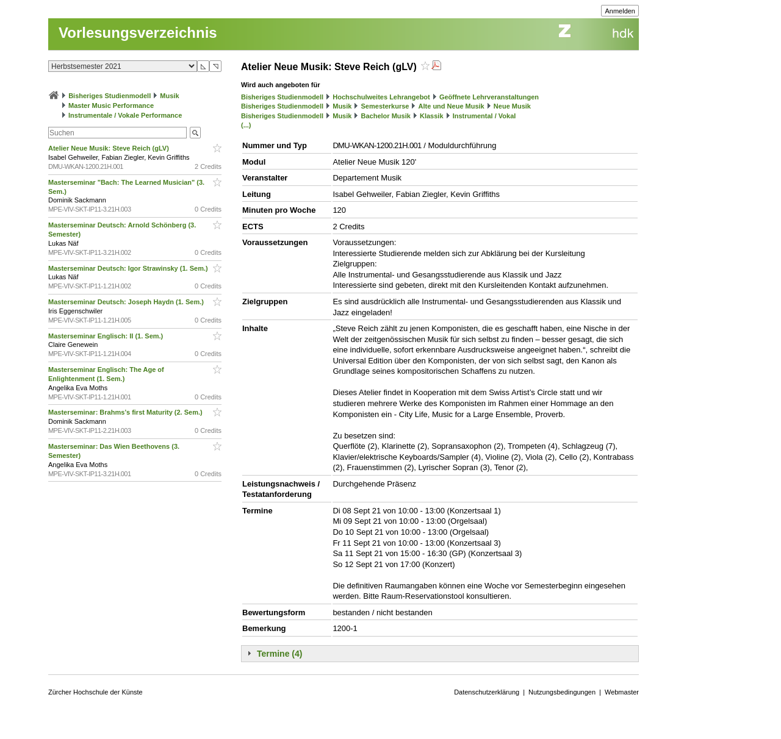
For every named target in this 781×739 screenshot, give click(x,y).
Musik (169, 95)
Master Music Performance (111, 105)
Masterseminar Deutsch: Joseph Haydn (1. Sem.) (127, 301)
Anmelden (620, 11)
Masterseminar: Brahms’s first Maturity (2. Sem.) (126, 412)
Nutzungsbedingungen (562, 692)
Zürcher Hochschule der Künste (95, 692)
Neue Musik (512, 106)
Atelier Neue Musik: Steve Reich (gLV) (109, 148)
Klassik (432, 116)
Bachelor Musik (386, 116)
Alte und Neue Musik (451, 106)
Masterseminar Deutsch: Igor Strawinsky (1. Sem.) (129, 268)
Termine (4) (279, 654)
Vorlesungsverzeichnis (138, 32)
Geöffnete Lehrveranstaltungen (489, 97)
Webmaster (622, 692)
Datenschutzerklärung (486, 692)
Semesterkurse (385, 106)
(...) (246, 125)
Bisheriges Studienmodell (109, 95)
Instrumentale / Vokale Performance (125, 115)
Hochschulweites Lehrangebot (381, 97)
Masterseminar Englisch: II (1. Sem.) (106, 336)
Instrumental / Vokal (484, 116)
